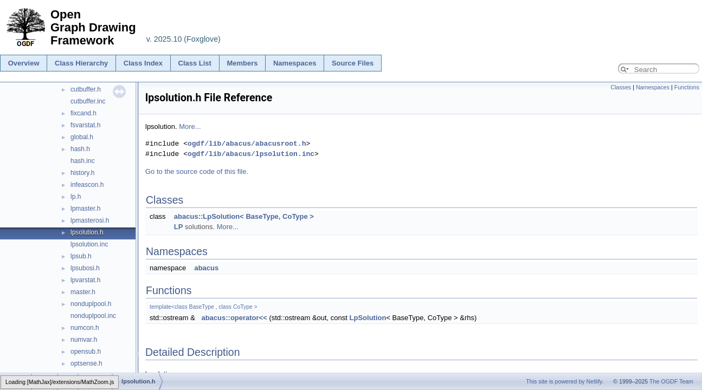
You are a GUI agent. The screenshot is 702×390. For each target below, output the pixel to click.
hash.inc (82, 161)
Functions (686, 87)
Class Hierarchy (81, 63)
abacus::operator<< (234, 318)
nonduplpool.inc (93, 316)
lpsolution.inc (89, 244)
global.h (81, 137)
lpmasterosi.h (89, 220)
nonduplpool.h (90, 304)
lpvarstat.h (85, 280)
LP (178, 227)
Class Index (143, 63)
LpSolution (368, 318)
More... (190, 126)
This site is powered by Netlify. (564, 381)
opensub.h (85, 351)
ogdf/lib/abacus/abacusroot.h (247, 143)
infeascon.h (87, 184)
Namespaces (295, 63)
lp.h (75, 196)
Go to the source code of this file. (196, 171)
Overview (24, 63)
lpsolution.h (87, 232)
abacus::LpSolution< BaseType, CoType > (244, 216)
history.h (82, 173)
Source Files (352, 63)
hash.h (80, 149)
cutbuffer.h (85, 89)
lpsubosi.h (85, 268)
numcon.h (84, 328)
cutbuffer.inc (88, 101)
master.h (82, 292)
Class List (194, 63)
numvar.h (83, 339)
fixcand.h (83, 113)
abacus (206, 268)
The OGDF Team (671, 381)
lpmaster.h (85, 208)
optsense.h (86, 363)
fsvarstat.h (85, 125)
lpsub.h (81, 256)
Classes (620, 87)
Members (242, 63)
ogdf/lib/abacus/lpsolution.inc (251, 154)
